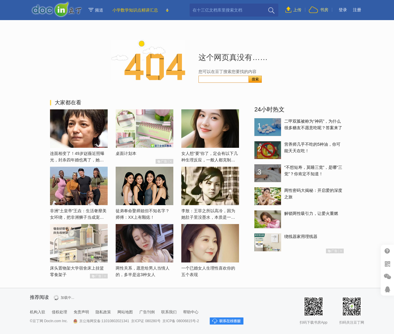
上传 (297, 9)
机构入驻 (37, 312)
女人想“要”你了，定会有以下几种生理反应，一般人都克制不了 (209, 160)
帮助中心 (387, 251)
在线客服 (387, 289)
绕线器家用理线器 (300, 236)
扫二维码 (387, 263)
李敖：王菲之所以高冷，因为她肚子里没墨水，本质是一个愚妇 (208, 217)
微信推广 (387, 276)
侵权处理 (59, 312)
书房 (324, 9)
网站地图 (125, 312)
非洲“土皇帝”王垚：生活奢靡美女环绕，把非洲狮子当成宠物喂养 (78, 217)
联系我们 (169, 312)
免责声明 (81, 312)
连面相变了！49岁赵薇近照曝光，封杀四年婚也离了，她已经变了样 (77, 160)
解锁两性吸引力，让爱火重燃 (311, 213)
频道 (95, 10)
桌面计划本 (126, 153)
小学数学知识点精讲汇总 (135, 10)
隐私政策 (103, 312)
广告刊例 (147, 312)
